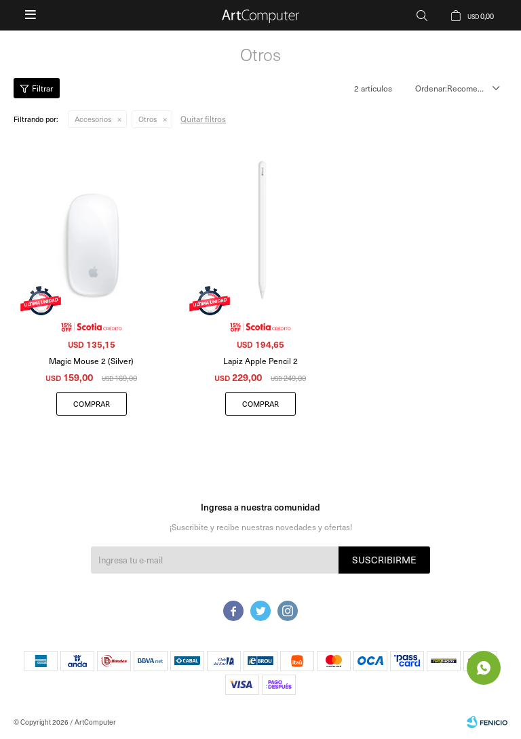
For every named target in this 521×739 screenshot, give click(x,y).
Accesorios (93, 119)
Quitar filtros (203, 119)
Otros (147, 119)
